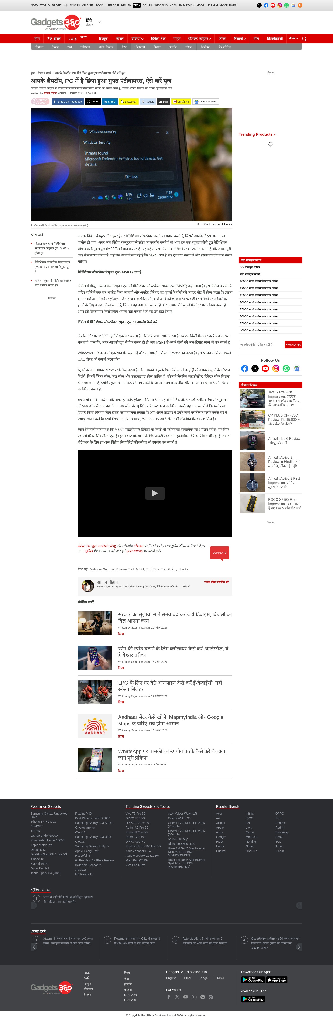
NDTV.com (131, 995)
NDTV (34, 5)
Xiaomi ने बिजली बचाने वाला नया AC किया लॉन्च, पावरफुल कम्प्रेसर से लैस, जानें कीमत (68, 941)
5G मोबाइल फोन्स (250, 267)
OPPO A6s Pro (135, 841)
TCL (278, 841)
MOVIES (75, 5)
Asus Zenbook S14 (138, 851)
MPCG (200, 5)
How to (183, 569)
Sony (278, 837)
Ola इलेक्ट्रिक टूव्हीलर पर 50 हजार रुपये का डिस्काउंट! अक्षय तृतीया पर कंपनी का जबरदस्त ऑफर (275, 943)
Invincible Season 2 (88, 865)
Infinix (250, 813)
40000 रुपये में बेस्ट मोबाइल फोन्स (259, 330)
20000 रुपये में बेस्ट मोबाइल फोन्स (259, 302)
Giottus (80, 841)
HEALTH (126, 5)
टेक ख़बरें (54, 39)
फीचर (120, 39)
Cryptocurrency (85, 827)
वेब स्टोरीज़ (225, 47)
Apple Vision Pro (41, 845)
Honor (220, 846)
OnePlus (251, 851)
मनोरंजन (85, 47)
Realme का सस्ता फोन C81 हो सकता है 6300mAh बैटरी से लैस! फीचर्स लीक (137, 941)
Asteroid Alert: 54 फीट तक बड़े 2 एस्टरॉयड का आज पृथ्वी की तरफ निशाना (205, 941)
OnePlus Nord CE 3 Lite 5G (49, 854)
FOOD (99, 5)
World (45, 5)
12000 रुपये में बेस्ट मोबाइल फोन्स (259, 288)
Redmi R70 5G (135, 837)
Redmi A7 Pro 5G (137, 827)
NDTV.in (130, 999)
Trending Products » (257, 134)
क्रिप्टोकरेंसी (275, 39)
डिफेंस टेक (158, 39)
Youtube (185, 996)
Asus (219, 832)
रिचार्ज (238, 39)
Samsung (281, 832)
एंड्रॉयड (88, 551)
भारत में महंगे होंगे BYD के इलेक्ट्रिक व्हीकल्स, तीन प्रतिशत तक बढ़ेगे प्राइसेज (68, 899)
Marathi (212, 5)
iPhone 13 (37, 859)
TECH (136, 5)
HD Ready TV (84, 874)
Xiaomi (280, 851)
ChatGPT (37, 826)
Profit (56, 5)
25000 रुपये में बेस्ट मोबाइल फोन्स (259, 309)
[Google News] (296, 368)
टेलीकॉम (140, 47)
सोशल (188, 47)
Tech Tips (152, 569)
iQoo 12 (80, 832)
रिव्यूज (103, 39)
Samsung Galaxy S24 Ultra (93, 837)
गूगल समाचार (134, 551)
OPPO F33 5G (135, 818)
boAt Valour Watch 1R (182, 813)
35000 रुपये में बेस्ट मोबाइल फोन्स (259, 323)
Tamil (220, 978)
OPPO (279, 813)
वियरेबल (205, 47)
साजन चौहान (50, 93)
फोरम (222, 39)
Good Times (228, 5)
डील (256, 39)
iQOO (249, 818)
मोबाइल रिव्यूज (249, 385)
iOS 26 (35, 831)
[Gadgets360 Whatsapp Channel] (286, 368)
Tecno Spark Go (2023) (46, 873)
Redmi (279, 827)
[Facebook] (244, 368)
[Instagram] (275, 368)
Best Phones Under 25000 (92, 818)
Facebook (168, 996)
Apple (220, 827)
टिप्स (124, 47)
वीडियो (135, 39)
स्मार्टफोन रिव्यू (107, 545)
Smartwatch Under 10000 (47, 840)
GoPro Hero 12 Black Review (94, 860)
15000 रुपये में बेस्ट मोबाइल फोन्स (259, 295)
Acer (219, 813)
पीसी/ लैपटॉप (106, 47)
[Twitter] (255, 368)
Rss (211, 996)
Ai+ (218, 818)
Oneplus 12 (38, 849)
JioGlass (81, 869)
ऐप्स (69, 47)
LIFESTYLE (112, 5)
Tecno (279, 846)
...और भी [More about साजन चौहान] (185, 586)
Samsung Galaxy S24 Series (94, 823)
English (171, 978)
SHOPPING (161, 5)
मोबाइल (39, 47)
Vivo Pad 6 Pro (135, 865)
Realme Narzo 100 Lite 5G (143, 846)
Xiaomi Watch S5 (179, 818)
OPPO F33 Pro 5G (138, 823)
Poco (278, 818)
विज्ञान (157, 47)
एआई (78, 38)
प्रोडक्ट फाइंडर (198, 39)
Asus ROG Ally (178, 839)
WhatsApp (202, 996)
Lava (249, 827)
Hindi (187, 978)
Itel (248, 823)
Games (147, 5)
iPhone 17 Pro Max (43, 821)
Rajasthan (186, 5)
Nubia (250, 846)
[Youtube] (265, 368)
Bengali (204, 978)
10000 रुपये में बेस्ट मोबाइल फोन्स (259, 281)
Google (221, 837)
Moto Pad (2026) (137, 860)
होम (37, 39)
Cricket (87, 5)
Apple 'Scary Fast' (87, 851)
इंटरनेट (173, 47)
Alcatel (220, 823)
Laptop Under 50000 (44, 835)
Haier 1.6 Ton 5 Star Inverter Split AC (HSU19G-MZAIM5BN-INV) (186, 863)
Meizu (250, 832)
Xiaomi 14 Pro (40, 863)
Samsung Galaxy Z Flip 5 (92, 846)
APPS (173, 5)
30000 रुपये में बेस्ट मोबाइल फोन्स (259, 316)
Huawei (221, 851)
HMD (219, 841)
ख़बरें (48, 73)
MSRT (140, 569)
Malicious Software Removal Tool (112, 569)
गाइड (176, 39)
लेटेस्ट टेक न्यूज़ (87, 545)
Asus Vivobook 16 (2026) (142, 855)
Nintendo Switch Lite (181, 843)
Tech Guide (168, 569)
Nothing (251, 841)
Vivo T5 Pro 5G (136, 813)
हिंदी (66, 5)
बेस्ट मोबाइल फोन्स (250, 274)
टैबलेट (55, 47)
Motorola (251, 837)
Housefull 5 (82, 855)
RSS (87, 972)
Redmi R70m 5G (137, 832)
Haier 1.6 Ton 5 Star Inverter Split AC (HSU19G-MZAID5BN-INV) (186, 852)
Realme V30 (83, 813)
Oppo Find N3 (40, 868)
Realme (280, 823)
